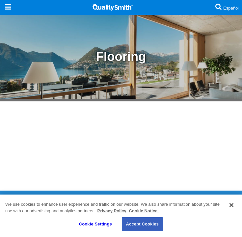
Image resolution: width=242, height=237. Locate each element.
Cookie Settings (95, 224)
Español (231, 8)
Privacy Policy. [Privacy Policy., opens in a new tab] (112, 210)
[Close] (231, 205)
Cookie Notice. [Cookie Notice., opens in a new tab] (143, 210)
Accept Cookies (142, 224)
